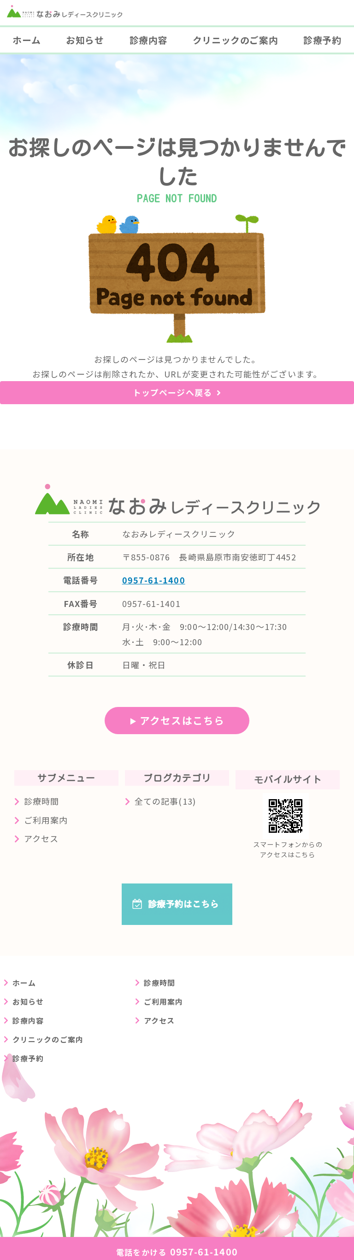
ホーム (26, 40)
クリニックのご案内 (235, 40)
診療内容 (148, 40)
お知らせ (85, 40)
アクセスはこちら (182, 720)
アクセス (41, 838)
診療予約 (28, 1058)
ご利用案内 (46, 820)
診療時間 (41, 801)
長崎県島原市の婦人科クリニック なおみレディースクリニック (71, 24)
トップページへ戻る (172, 392)
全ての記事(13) (165, 801)
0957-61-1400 (153, 580)
